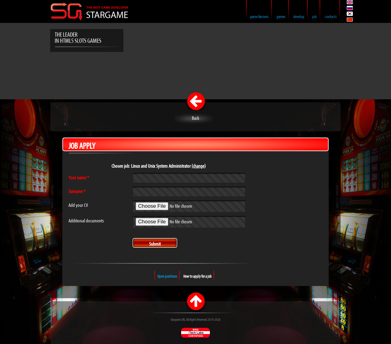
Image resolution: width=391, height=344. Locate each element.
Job (314, 16)
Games (280, 16)
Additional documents (86, 221)
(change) (199, 166)
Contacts (331, 16)
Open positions (167, 276)
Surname (77, 192)
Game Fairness (259, 16)
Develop (298, 16)
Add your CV (78, 205)
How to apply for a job (197, 276)
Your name (78, 178)
